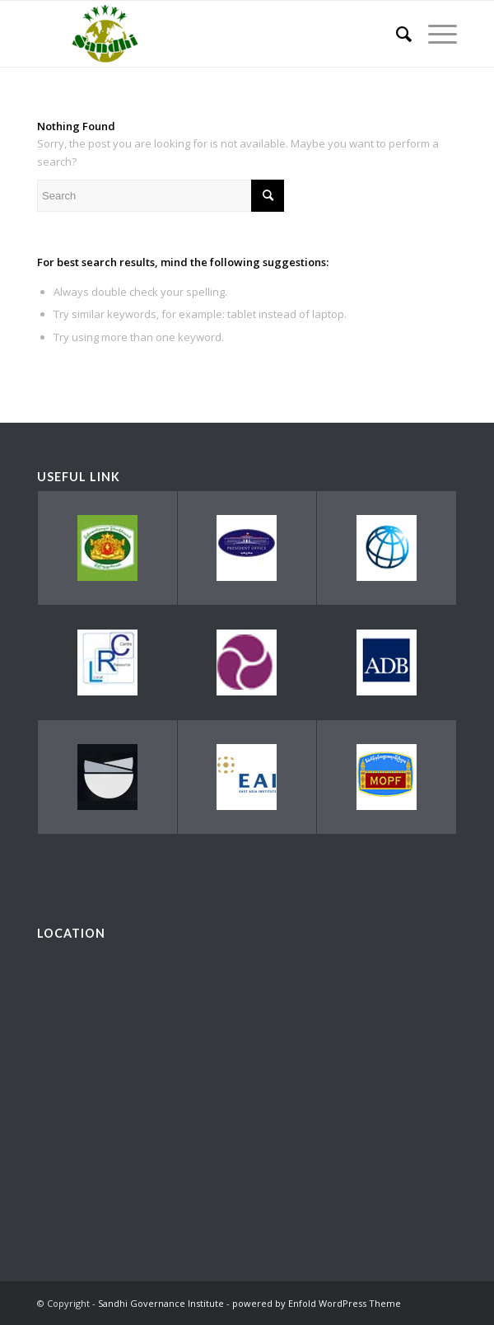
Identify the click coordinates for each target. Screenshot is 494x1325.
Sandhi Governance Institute (161, 1303)
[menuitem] (396, 34)
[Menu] (434, 34)
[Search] (396, 34)
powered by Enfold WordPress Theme (316, 1303)
